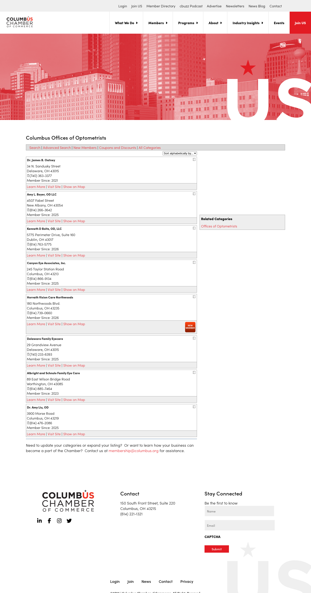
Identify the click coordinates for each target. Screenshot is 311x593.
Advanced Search (57, 147)
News (146, 581)
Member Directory (160, 5)
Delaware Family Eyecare (45, 338)
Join (130, 581)
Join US (136, 5)
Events (279, 22)
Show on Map (74, 186)
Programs (186, 22)
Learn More (36, 186)
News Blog (257, 5)
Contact (276, 5)
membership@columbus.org (134, 450)
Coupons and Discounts (117, 147)
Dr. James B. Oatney (41, 160)
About (213, 22)
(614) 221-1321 (131, 513)
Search (34, 147)
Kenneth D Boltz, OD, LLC (44, 228)
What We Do (124, 22)
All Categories (150, 147)
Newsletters (235, 5)
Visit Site (54, 186)
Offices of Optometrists (219, 226)
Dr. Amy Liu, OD (38, 407)
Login (122, 5)
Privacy (186, 581)
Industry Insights (246, 22)
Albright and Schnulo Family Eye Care (53, 373)
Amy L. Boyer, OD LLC (42, 194)
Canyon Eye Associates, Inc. (46, 263)
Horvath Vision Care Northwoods (50, 297)
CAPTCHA (213, 536)
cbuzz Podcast (191, 5)
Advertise (214, 5)
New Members (85, 147)
